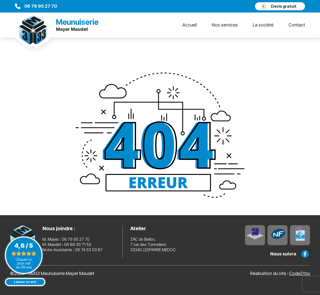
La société (263, 25)
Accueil (189, 25)
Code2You (299, 273)
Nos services (225, 25)
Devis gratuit (278, 6)
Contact (296, 25)
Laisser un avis (25, 282)
